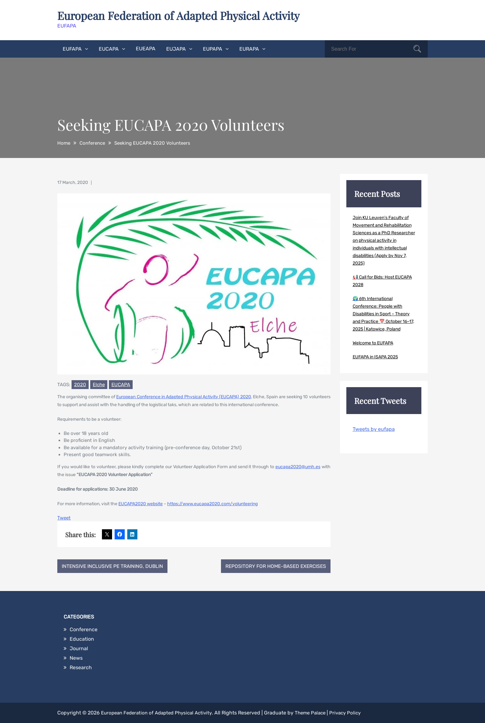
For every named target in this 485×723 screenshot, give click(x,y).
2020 (80, 384)
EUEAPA (145, 48)
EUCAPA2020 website (140, 503)
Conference (84, 629)
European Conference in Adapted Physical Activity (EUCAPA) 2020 (183, 396)
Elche (99, 384)
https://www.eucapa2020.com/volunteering (212, 503)
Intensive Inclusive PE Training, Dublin (114, 566)
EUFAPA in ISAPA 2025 (375, 356)
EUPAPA (212, 49)
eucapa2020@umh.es (297, 466)
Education (82, 639)
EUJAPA (176, 49)
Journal (79, 648)
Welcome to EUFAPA (373, 342)
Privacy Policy (356, 713)
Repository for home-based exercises (274, 566)
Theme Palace (319, 713)
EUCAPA (109, 49)
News (76, 658)
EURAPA (249, 49)
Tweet (64, 517)
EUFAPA (72, 49)
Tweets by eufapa (374, 429)
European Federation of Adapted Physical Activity (183, 15)
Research (81, 667)
